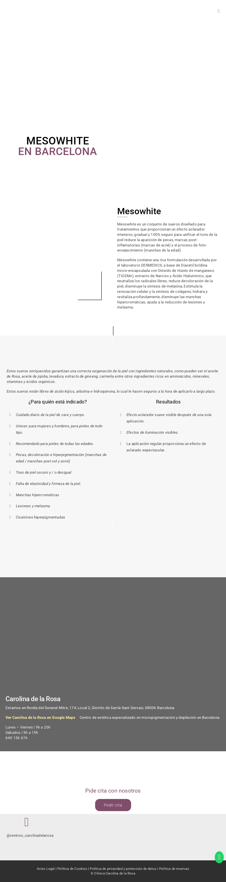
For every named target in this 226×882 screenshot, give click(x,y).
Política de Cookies (72, 869)
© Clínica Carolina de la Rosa (113, 873)
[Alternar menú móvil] (218, 11)
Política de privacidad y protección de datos (123, 869)
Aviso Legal (46, 869)
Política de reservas (174, 869)
